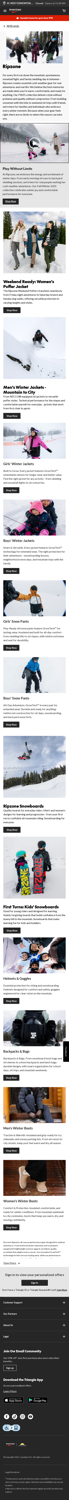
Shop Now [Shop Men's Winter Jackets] (12, 416)
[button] (34, 143)
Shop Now (10, 201)
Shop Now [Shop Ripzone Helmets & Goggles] (11, 1001)
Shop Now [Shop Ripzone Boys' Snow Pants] (11, 724)
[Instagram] (22, 1416)
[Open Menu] (5, 11)
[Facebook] (6, 1416)
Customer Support (34, 1302)
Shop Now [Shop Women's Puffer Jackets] (12, 310)
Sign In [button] (34, 1282)
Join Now (61, 1289)
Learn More (10, 1391)
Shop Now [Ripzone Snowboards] (12, 829)
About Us (34, 1325)
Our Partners (34, 1314)
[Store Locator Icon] (4, 3)
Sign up (10, 1368)
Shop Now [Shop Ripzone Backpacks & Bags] (11, 1077)
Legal (34, 1336)
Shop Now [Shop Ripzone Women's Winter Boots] (11, 1227)
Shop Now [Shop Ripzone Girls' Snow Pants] (11, 647)
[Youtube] (30, 1416)
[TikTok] (14, 1416)
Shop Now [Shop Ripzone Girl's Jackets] (11, 490)
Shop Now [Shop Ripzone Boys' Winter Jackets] (11, 571)
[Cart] (64, 10)
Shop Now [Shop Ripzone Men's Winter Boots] (11, 1150)
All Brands (13, 25)
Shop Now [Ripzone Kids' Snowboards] (12, 930)
